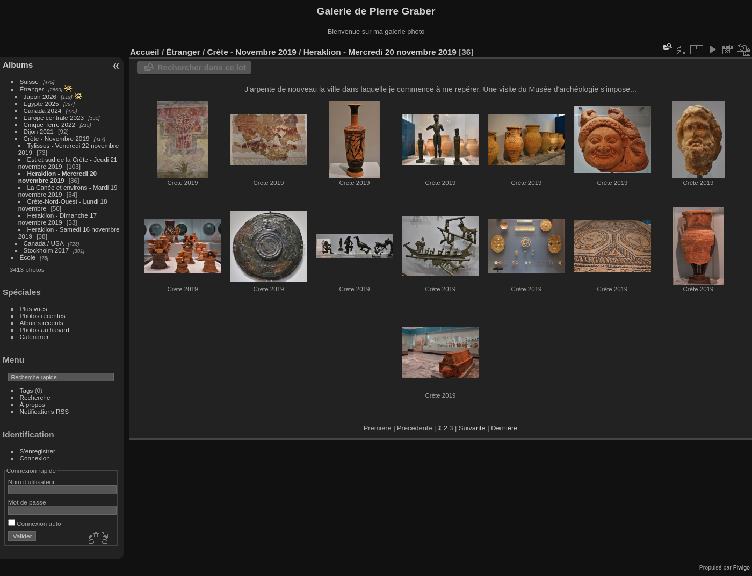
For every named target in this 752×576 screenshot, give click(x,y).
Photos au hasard (44, 329)
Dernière (504, 428)
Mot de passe (27, 502)
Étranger (32, 88)
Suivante (472, 428)
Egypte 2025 (41, 103)
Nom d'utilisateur (31, 481)
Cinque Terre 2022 (50, 124)
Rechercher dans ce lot (201, 67)
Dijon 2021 (39, 131)
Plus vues (33, 308)
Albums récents (41, 322)
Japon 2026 (40, 96)
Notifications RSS (44, 411)
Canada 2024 (43, 110)
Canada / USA (44, 243)
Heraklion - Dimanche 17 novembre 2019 (57, 219)
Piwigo (741, 567)
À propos (32, 404)
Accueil (145, 51)
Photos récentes (43, 315)
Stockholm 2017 (46, 250)
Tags (26, 390)
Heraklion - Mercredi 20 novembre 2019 (57, 177)
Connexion (35, 458)
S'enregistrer (37, 451)
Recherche (35, 397)
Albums (18, 64)
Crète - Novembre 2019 (57, 138)
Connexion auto (34, 523)
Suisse (29, 81)
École (27, 257)
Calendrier (34, 336)
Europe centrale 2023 (54, 117)
